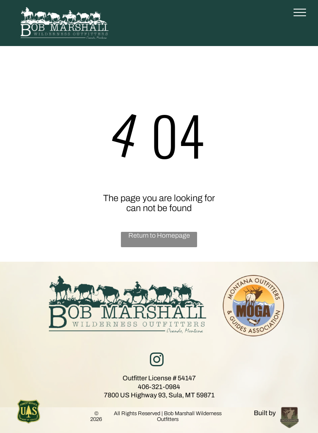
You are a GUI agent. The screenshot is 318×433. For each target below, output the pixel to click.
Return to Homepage (159, 235)
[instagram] (156, 361)
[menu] (300, 12)
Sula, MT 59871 (191, 395)
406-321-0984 (159, 386)
